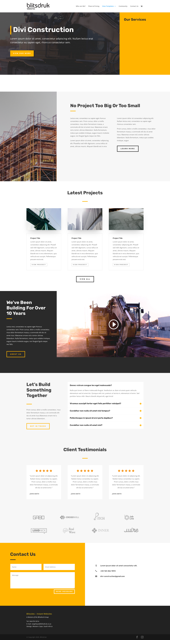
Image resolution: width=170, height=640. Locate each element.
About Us (15, 354)
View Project (39, 264)
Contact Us (134, 6)
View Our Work (22, 53)
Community (123, 6)
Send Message (64, 591)
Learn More (128, 149)
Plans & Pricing (93, 6)
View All (85, 279)
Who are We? (80, 6)
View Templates (108, 6)
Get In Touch (38, 426)
